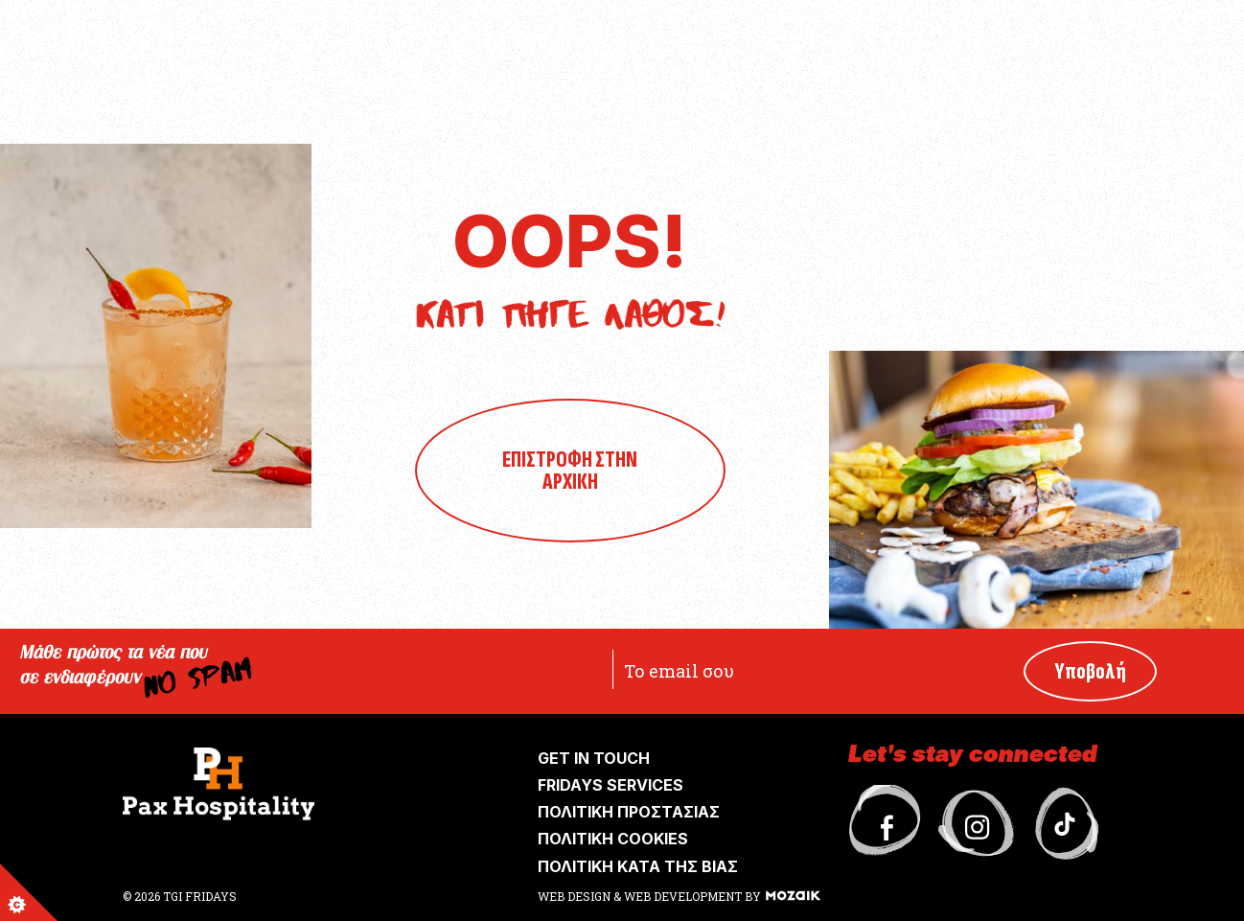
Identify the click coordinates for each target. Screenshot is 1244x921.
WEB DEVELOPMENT (683, 896)
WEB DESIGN (575, 896)
